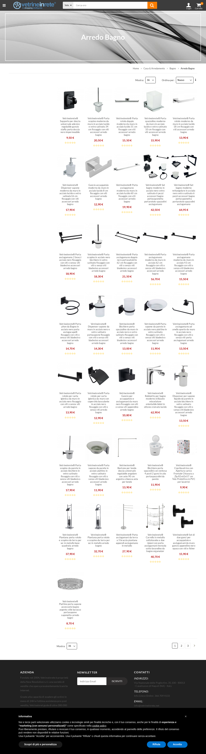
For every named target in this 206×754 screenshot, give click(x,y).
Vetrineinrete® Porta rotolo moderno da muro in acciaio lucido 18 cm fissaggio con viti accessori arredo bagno (184, 125)
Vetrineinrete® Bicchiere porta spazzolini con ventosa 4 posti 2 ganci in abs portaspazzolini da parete (155, 472)
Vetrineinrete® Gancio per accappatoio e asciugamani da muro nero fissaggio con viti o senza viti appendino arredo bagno (127, 401)
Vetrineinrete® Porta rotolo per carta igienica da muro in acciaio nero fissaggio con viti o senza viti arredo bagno (70, 400)
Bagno (173, 68)
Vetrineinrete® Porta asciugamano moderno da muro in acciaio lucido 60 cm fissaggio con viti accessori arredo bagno (127, 193)
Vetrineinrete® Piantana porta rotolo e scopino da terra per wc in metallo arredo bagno (98, 540)
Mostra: (139, 79)
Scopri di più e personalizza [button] (40, 744)
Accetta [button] (177, 744)
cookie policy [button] (99, 725)
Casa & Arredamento (154, 68)
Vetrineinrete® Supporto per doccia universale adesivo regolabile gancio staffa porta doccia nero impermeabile (70, 125)
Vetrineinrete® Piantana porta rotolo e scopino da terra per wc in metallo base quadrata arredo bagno (70, 541)
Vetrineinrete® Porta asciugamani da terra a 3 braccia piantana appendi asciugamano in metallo (127, 540)
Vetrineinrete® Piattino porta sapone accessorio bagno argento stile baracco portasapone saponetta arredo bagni (70, 609)
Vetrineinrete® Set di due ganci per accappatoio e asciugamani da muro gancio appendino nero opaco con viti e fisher (183, 541)
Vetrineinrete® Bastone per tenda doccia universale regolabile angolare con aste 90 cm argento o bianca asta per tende (127, 473)
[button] (186, 716)
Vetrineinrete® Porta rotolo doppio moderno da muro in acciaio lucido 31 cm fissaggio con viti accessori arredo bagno (127, 126)
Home (136, 68)
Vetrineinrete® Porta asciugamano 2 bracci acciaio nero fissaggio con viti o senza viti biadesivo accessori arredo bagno (70, 261)
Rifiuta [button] (156, 744)
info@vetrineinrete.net (146, 705)
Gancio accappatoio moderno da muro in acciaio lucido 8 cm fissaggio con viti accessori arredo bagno (98, 192)
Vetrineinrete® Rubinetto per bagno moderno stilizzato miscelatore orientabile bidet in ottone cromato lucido (155, 400)
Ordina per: (168, 79)
